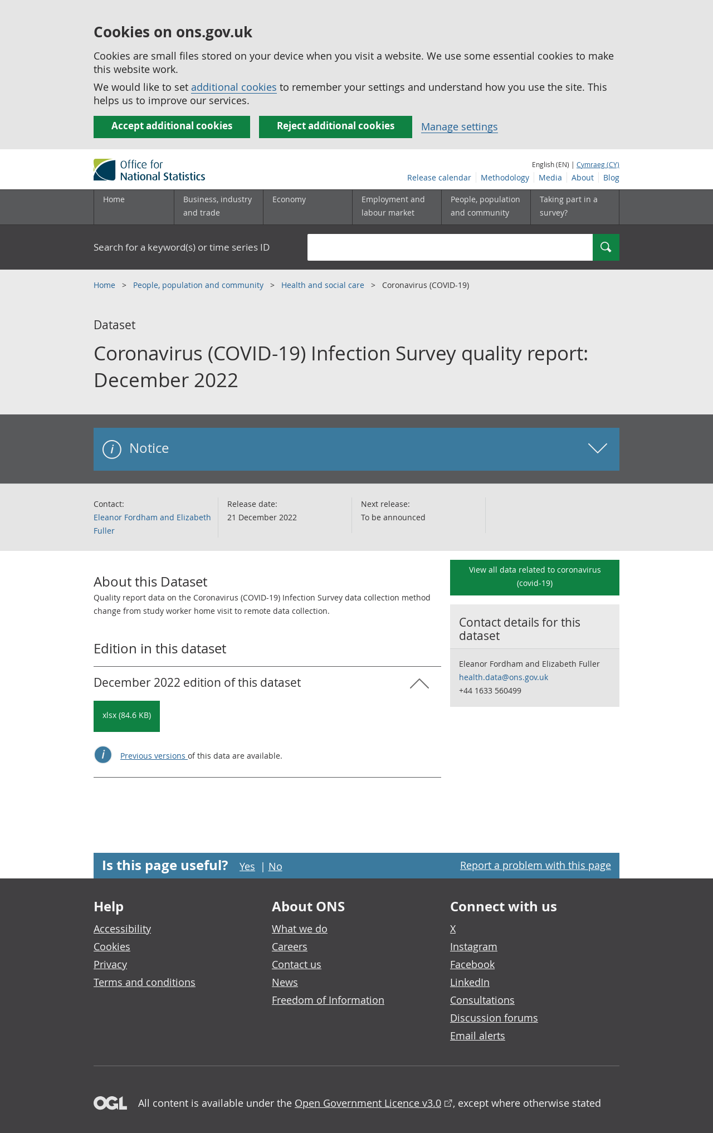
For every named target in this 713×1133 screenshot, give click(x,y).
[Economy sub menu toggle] (307, 207)
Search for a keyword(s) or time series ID (182, 247)
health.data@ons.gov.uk (503, 677)
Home (114, 199)
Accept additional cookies (171, 125)
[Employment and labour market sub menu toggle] (396, 207)
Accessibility (122, 928)
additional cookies (234, 87)
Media (550, 177)
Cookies (112, 946)
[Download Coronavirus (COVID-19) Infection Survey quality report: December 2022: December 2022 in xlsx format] (127, 716)
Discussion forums (494, 1017)
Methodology (505, 177)
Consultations (482, 1000)
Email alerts (477, 1035)
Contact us (296, 964)
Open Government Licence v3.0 (368, 1103)
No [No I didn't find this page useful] (275, 866)
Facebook (472, 964)
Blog (611, 177)
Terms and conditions (145, 982)
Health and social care (324, 285)
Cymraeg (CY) (598, 164)
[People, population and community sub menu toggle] (485, 207)
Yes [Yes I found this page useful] (247, 866)
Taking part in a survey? (569, 206)
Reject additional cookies (335, 125)
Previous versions (154, 755)
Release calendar (439, 177)
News (285, 982)
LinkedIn (470, 982)
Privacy (110, 964)
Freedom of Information (328, 1000)
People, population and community (199, 285)
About (583, 177)
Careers (289, 946)
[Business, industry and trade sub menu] (218, 207)
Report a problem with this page (535, 865)
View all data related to (535, 576)
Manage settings (459, 126)
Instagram (473, 946)
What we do (300, 928)
